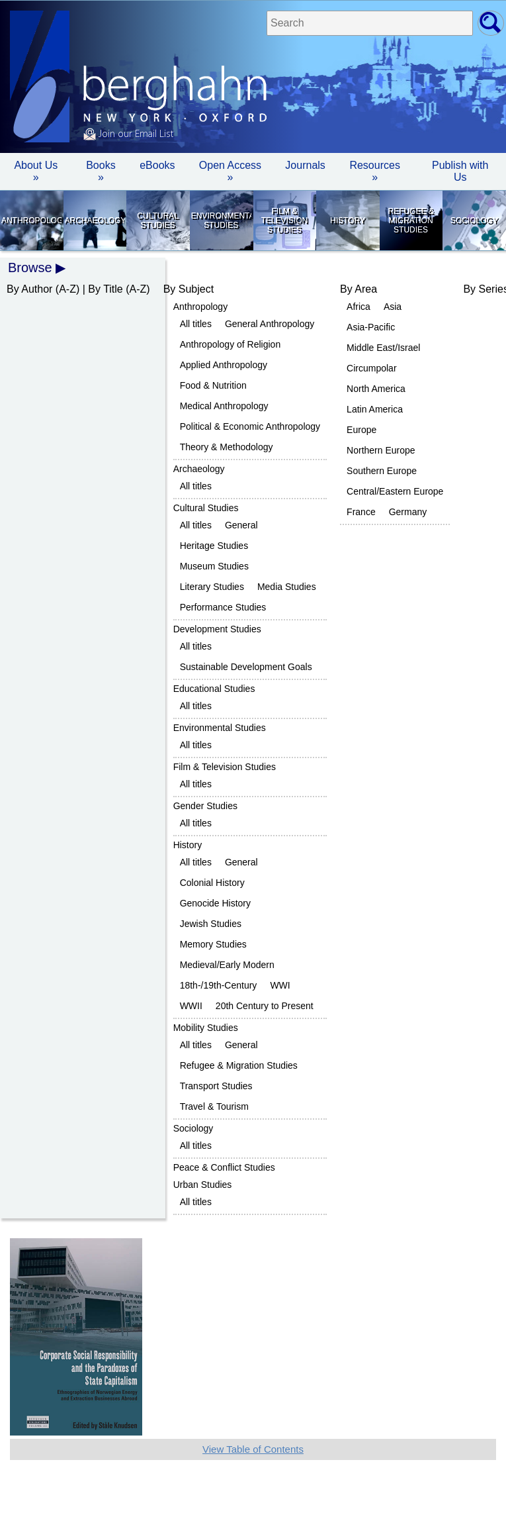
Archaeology (95, 220)
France (361, 512)
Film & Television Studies (284, 220)
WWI (280, 985)
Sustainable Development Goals (246, 666)
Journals (305, 165)
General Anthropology (269, 323)
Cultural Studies (157, 220)
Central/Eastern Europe (395, 491)
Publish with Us (460, 171)
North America (376, 388)
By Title (105, 289)
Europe (361, 429)
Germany (408, 512)
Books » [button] (100, 171)
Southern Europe (382, 470)
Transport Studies (216, 1086)
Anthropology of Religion (230, 344)
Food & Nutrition (213, 385)
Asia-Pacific (371, 327)
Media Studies (286, 586)
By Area (358, 289)
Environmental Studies (221, 220)
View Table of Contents (253, 1449)
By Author (29, 289)
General (241, 525)
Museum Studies (214, 566)
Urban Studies (202, 1184)
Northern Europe (381, 450)
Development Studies (217, 629)
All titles (196, 323)
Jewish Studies (210, 923)
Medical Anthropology (224, 406)
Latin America (375, 409)
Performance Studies (223, 607)
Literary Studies (212, 586)
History (347, 220)
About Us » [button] (36, 171)
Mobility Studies (205, 1027)
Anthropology (31, 220)
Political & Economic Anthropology (250, 426)
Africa (358, 306)
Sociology (474, 220)
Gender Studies (205, 806)
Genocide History (215, 903)
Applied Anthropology (223, 365)
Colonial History (212, 882)
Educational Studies (214, 688)
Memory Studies (213, 944)
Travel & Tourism (214, 1106)
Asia (392, 306)
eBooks (157, 165)
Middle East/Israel (383, 347)
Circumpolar (371, 368)
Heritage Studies (214, 545)
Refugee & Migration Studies (410, 220)
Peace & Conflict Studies (224, 1167)
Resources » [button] (374, 171)
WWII (191, 1006)
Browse (30, 267)
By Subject (188, 289)
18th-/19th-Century (218, 985)
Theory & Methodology (226, 447)
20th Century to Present (265, 1006)
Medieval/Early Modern (227, 964)
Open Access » (230, 171)
